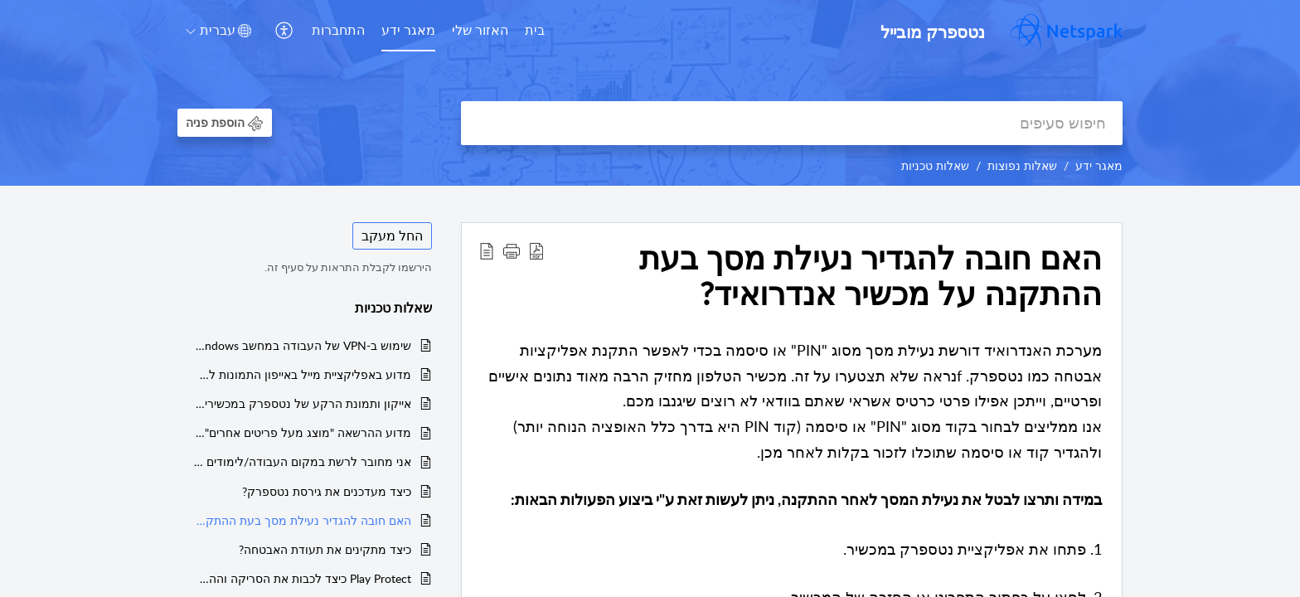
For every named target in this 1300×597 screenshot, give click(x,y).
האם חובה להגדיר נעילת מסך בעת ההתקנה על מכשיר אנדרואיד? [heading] (870, 276)
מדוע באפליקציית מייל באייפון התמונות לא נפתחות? (302, 374)
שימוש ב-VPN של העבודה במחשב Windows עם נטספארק (302, 345)
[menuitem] (535, 31)
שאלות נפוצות (1022, 165)
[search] (792, 123)
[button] (282, 31)
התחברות (338, 30)
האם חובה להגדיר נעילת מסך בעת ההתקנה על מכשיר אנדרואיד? (302, 520)
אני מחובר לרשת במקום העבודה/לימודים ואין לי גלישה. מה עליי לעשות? (302, 461)
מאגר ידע (408, 30)
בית (535, 30)
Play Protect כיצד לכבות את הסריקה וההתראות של (302, 578)
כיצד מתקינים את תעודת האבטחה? (325, 549)
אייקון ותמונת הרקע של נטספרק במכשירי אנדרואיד (302, 403)
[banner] (650, 93)
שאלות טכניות (935, 165)
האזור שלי (480, 30)
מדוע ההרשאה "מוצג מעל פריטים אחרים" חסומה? (302, 432)
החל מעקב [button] (392, 235)
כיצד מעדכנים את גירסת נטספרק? (326, 491)
